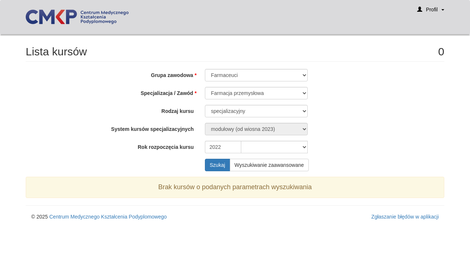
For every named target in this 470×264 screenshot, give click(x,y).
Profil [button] (430, 12)
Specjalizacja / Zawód (167, 93)
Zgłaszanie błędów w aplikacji (405, 217)
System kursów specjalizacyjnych (152, 129)
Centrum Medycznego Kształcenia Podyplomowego (108, 217)
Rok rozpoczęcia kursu (166, 147)
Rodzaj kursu (178, 111)
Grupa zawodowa (172, 75)
